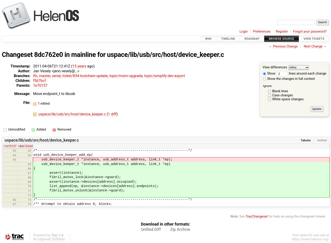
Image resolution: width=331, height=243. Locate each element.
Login (244, 32)
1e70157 (40, 85)
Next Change (313, 46)
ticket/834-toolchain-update (85, 76)
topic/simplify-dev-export (164, 76)
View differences (275, 68)
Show (269, 73)
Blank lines (280, 91)
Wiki (208, 38)
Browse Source (281, 38)
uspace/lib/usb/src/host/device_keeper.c (165, 55)
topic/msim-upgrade (126, 76)
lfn (35, 76)
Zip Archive (180, 229)
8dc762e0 (48, 55)
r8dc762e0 (26, 146)
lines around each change (301, 73)
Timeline (228, 38)
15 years (79, 66)
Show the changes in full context (289, 79)
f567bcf (39, 80)
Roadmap (252, 38)
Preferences (262, 32)
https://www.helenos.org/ (310, 239)
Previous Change (285, 46)
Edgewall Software (51, 239)
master (44, 76)
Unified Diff (151, 229)
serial (56, 76)
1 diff (112, 114)
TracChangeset (256, 216)
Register (282, 32)
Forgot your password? (310, 32)
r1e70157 (10, 146)
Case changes (282, 95)
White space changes (288, 99)
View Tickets (314, 38)
